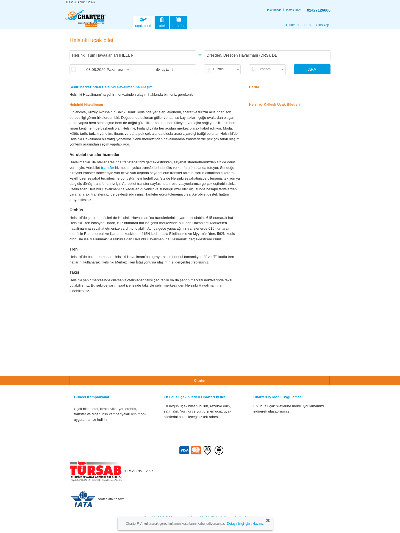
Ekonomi (264, 69)
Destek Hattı (293, 10)
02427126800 (318, 10)
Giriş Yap (322, 25)
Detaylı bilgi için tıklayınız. (246, 524)
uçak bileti (143, 22)
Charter (199, 381)
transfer (179, 22)
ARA (312, 69)
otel (162, 22)
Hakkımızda (274, 10)
